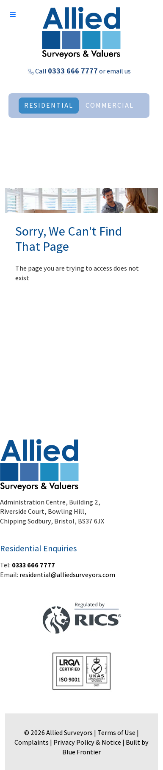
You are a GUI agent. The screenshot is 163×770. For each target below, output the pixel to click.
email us (119, 71)
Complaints (31, 742)
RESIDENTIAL (48, 105)
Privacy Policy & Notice (87, 742)
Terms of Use (116, 732)
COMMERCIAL (110, 105)
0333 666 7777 (73, 71)
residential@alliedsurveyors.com (67, 574)
